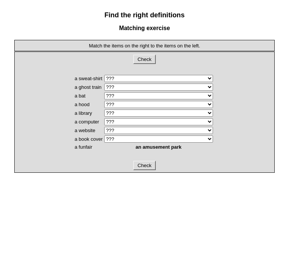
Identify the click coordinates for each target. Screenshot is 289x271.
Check (144, 59)
